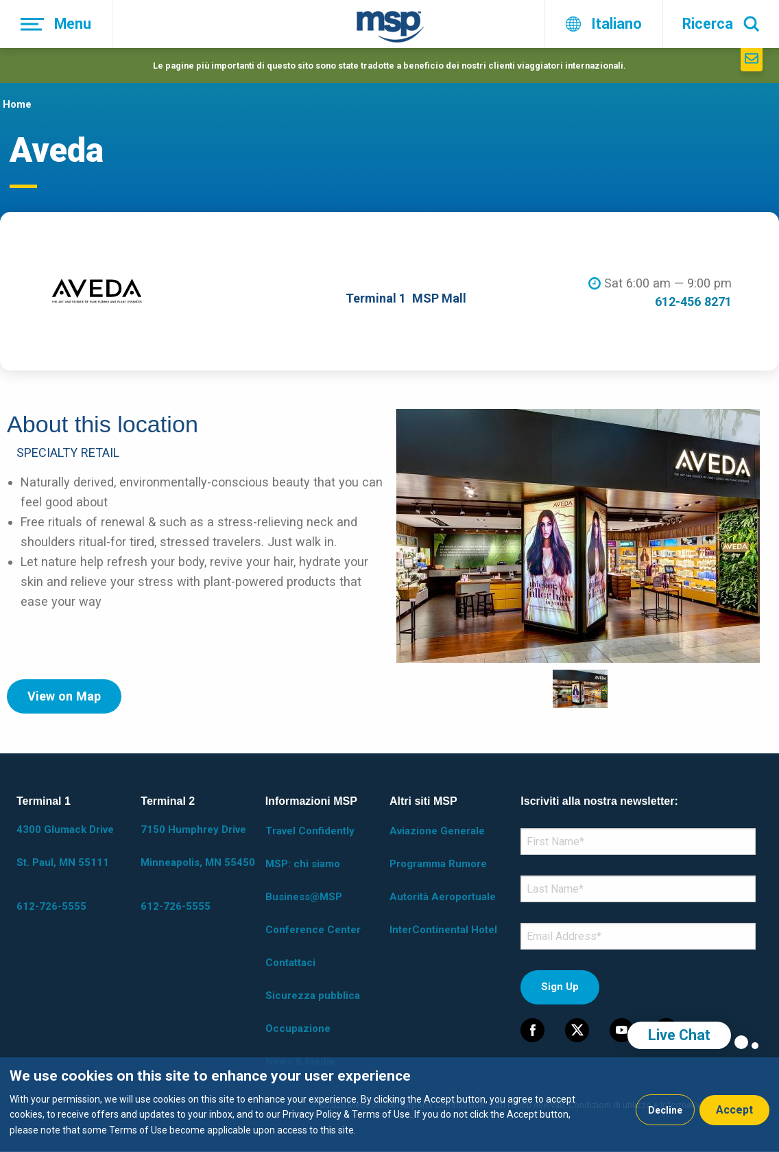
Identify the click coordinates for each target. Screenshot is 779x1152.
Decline (665, 1110)
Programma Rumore (438, 864)
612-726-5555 (51, 906)
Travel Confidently (310, 831)
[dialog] (389, 1104)
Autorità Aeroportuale (442, 897)
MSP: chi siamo (302, 864)
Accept (734, 1109)
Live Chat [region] (679, 1035)
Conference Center (313, 930)
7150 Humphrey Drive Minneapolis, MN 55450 (198, 846)
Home (17, 104)
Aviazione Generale (437, 831)
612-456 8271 (693, 301)
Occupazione (298, 1028)
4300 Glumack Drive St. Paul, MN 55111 (65, 846)
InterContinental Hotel (443, 930)
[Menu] (56, 24)
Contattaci (290, 962)
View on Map (64, 696)
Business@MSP (303, 897)
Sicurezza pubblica (312, 995)
